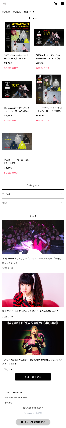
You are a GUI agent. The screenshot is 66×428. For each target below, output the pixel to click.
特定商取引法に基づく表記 (16, 397)
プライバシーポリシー (13, 392)
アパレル (17, 12)
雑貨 (4, 203)
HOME (6, 12)
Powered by (33, 413)
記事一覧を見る (33, 376)
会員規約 (8, 403)
